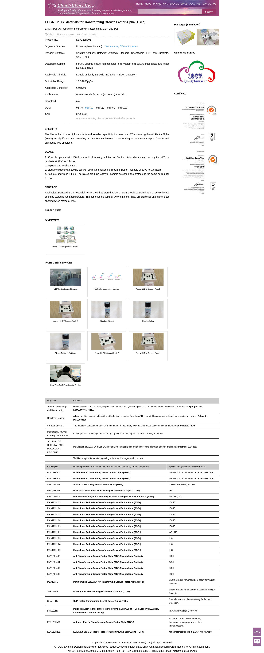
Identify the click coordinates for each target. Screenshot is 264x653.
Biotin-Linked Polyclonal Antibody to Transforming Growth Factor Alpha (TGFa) (113, 496)
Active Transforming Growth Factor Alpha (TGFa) (98, 484)
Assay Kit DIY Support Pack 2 (65, 321)
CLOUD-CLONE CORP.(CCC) (135, 642)
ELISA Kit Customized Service (107, 289)
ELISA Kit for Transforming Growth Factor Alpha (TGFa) (101, 591)
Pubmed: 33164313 (187, 447)
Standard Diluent (107, 321)
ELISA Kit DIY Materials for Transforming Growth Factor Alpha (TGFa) (108, 632)
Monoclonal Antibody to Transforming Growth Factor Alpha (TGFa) (107, 502)
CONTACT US (209, 4)
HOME (139, 4)
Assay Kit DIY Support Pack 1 (148, 289)
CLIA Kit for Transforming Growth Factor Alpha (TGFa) (100, 601)
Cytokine (49, 34)
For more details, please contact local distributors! (105, 118)
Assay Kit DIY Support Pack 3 (107, 353)
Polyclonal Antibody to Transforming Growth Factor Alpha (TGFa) (106, 490)
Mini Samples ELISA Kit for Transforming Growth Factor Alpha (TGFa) (108, 582)
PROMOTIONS (160, 4)
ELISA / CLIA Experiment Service (65, 247)
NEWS (148, 4)
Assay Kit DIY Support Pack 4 (148, 353)
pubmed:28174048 (186, 426)
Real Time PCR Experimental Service (65, 385)
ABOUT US (194, 4)
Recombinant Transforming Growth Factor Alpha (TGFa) (101, 472)
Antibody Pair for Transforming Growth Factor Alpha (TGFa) (103, 622)
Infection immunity (86, 34)
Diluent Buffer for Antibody (65, 353)
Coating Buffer (148, 321)
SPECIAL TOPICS (178, 4)
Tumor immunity (65, 34)
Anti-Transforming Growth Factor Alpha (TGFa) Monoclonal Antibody (108, 556)
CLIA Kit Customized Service (65, 289)
